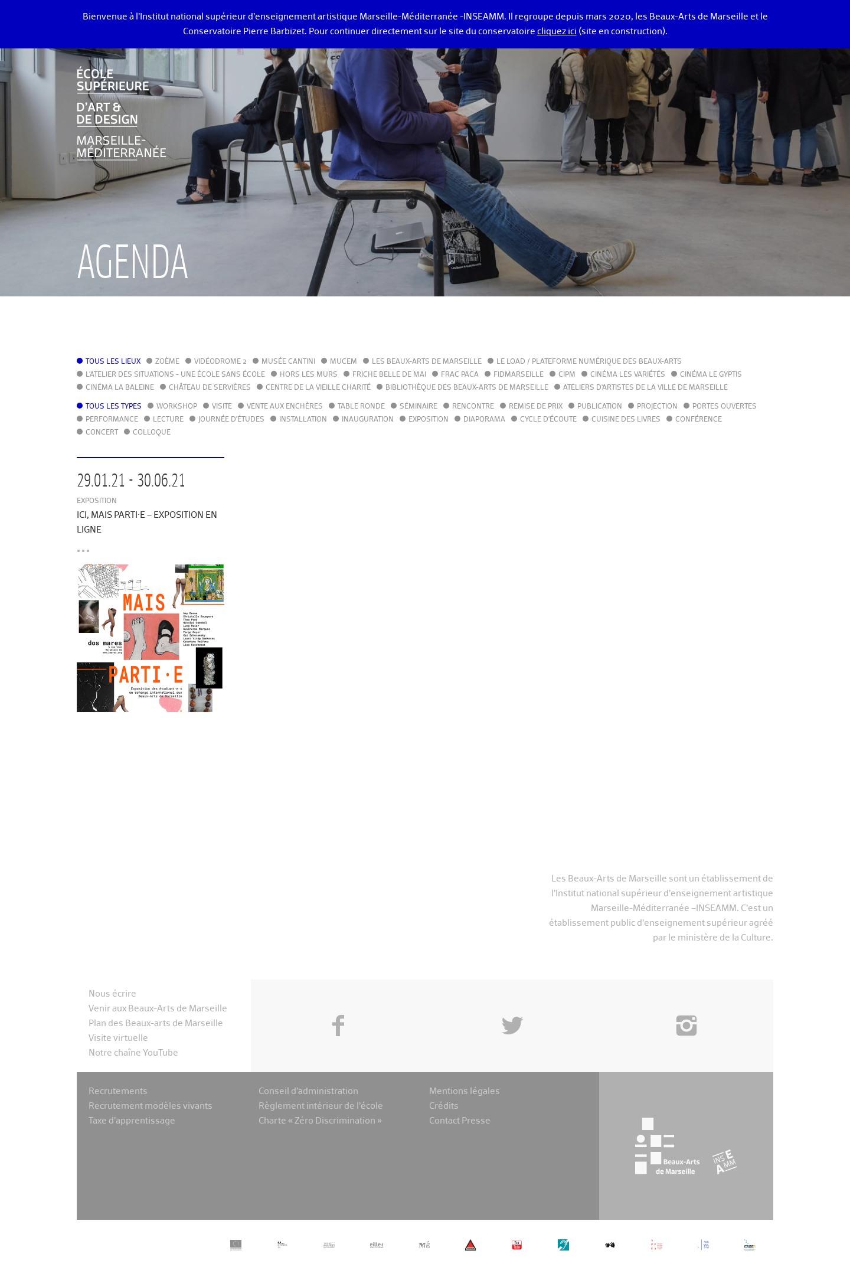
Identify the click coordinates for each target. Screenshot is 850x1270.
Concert (102, 432)
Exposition (428, 419)
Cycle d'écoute (548, 419)
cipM (567, 374)
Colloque (152, 432)
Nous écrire (112, 994)
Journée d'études (231, 419)
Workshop (176, 406)
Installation (303, 419)
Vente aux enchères (285, 406)
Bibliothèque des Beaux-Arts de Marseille (466, 387)
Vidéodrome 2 (220, 361)
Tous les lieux (113, 361)
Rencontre (473, 406)
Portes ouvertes (724, 406)
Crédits (444, 1106)
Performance (112, 419)
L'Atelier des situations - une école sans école (175, 374)
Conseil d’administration (308, 1091)
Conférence (698, 419)
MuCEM (343, 361)
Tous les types (114, 406)
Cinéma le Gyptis (711, 374)
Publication (599, 406)
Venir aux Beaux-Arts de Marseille (158, 1008)
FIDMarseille (518, 374)
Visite (222, 406)
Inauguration (368, 419)
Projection (657, 406)
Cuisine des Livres (626, 419)
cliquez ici (557, 31)
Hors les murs (309, 374)
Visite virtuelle (118, 1038)
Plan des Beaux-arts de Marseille (156, 1023)
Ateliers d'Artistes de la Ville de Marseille (645, 387)
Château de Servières (210, 387)
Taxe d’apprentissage (132, 1120)
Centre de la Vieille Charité (318, 387)
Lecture (168, 419)
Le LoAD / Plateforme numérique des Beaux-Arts (589, 361)
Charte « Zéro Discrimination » (320, 1120)
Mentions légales (464, 1091)
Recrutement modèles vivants (150, 1106)
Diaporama (484, 419)
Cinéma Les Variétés (627, 374)
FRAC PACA (460, 374)
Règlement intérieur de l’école (321, 1106)
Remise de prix (536, 406)
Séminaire (418, 406)
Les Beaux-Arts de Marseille (427, 361)
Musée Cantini (288, 361)
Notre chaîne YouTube (133, 1053)
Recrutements (118, 1091)
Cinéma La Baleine (120, 387)
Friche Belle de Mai (389, 374)
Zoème (167, 361)
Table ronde (361, 406)
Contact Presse (460, 1120)
